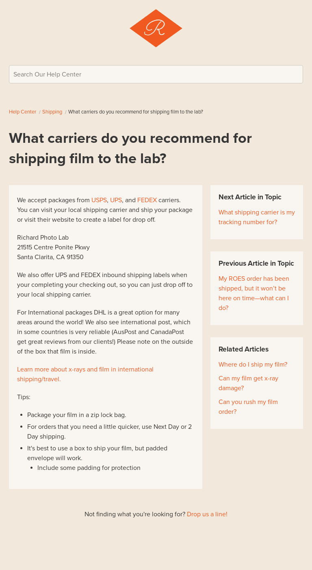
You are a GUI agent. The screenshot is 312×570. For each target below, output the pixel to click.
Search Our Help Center (47, 74)
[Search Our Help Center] (156, 74)
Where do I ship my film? (253, 364)
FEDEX (147, 200)
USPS (99, 200)
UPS (116, 200)
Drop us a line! (207, 514)
